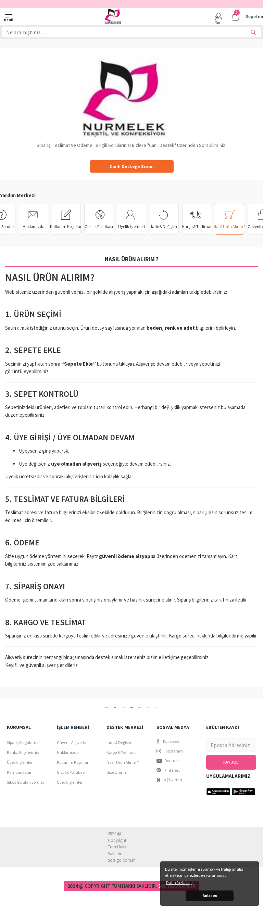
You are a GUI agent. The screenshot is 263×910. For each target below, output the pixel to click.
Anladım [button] (210, 895)
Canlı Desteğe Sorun (131, 166)
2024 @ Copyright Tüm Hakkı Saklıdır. (112, 886)
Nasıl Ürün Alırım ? (229, 226)
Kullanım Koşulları (66, 226)
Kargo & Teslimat (197, 226)
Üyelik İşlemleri (131, 226)
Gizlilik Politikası (99, 226)
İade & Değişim (164, 226)
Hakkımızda (34, 226)
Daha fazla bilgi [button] (179, 882)
